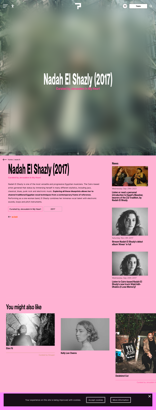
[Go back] (5, 160)
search (17, 160)
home (10, 160)
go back (13, 216)
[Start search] (150, 6)
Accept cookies (96, 400)
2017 (53, 209)
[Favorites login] (125, 6)
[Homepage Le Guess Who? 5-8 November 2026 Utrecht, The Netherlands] (78, 6)
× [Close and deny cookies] (149, 396)
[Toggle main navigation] (5, 6)
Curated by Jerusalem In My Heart (25, 209)
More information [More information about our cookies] (121, 400)
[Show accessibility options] (13, 6)
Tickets (138, 6)
